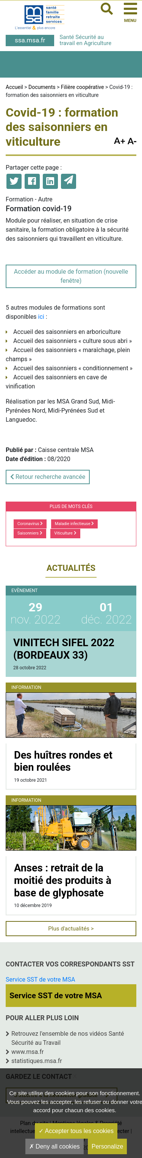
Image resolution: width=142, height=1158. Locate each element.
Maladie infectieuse (74, 523)
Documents (41, 87)
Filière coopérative (82, 87)
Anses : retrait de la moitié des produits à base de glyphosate (62, 880)
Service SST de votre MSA (40, 979)
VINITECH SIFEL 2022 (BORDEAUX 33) (63, 649)
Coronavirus (30, 523)
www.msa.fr (27, 1051)
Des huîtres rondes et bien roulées (63, 761)
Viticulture (65, 533)
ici (41, 316)
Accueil (14, 87)
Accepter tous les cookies (76, 1131)
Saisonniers (29, 533)
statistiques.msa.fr (36, 1060)
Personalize (107, 1146)
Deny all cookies (54, 1146)
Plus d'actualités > (71, 928)
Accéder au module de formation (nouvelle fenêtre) (71, 276)
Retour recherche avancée (47, 476)
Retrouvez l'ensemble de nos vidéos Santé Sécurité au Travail (67, 1038)
